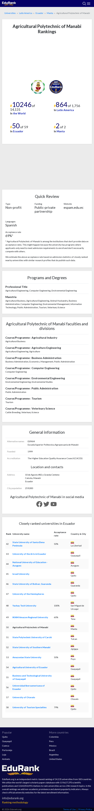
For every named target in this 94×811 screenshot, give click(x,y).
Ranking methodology (15, 802)
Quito (5, 736)
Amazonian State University (26, 657)
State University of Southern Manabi (31, 647)
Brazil (52, 750)
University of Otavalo (23, 697)
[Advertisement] (47, 57)
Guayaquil (7, 741)
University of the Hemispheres (28, 594)
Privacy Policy (85, 809)
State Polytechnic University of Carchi (32, 637)
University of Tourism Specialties (29, 707)
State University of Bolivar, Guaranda (31, 584)
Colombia (54, 736)
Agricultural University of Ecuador (30, 667)
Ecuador (39, 13)
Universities (10, 13)
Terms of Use (69, 809)
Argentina (54, 754)
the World (19, 113)
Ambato (6, 759)
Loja (4, 754)
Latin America (25, 13)
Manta (50, 13)
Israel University (20, 574)
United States (55, 759)
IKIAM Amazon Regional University (30, 617)
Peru (51, 741)
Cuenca (5, 745)
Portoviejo (7, 750)
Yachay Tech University (24, 605)
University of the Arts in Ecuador (29, 554)
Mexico (52, 745)
